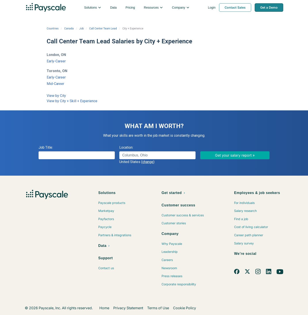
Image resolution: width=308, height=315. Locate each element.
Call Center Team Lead (103, 28)
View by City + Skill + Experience (72, 101)
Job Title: (45, 147)
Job (81, 28)
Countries (53, 28)
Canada (69, 28)
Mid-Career (55, 84)
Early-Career (56, 61)
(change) (147, 162)
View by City (56, 96)
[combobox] (157, 155)
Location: (126, 147)
